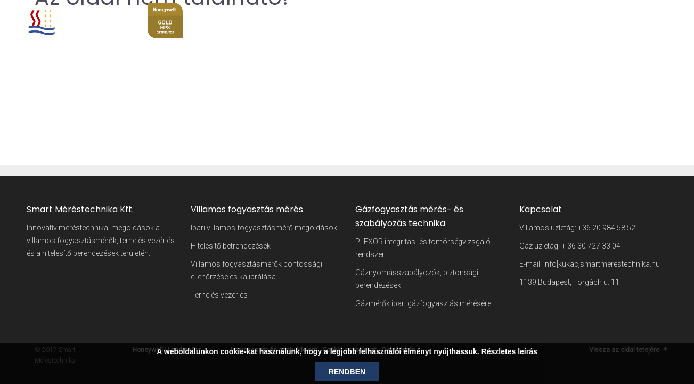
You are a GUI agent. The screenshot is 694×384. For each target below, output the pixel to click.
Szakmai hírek (592, 13)
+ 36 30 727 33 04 (590, 246)
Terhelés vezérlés (219, 295)
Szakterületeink (526, 13)
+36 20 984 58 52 (606, 227)
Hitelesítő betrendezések (231, 246)
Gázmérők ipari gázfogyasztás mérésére (423, 303)
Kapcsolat (648, 13)
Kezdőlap (420, 13)
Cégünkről (467, 13)
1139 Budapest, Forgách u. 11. (570, 282)
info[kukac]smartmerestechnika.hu (601, 264)
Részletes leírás (509, 351)
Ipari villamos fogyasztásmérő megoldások (264, 227)
